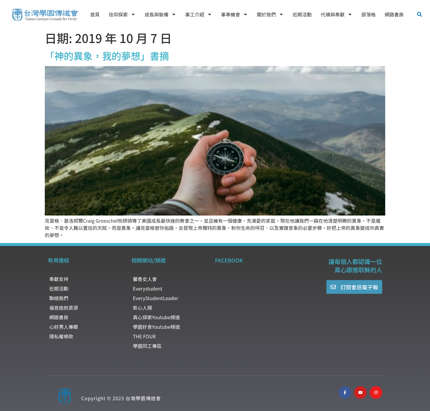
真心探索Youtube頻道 (156, 317)
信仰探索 (122, 14)
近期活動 (302, 14)
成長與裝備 (160, 14)
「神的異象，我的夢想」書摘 (107, 55)
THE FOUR (144, 336)
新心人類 (142, 307)
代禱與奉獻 (336, 14)
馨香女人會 (145, 278)
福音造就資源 (63, 307)
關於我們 (270, 14)
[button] (420, 14)
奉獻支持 (58, 278)
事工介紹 (198, 14)
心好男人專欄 (63, 326)
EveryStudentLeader (155, 298)
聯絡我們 (58, 298)
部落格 (368, 14)
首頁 (95, 14)
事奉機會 (234, 14)
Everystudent (147, 288)
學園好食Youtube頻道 (156, 326)
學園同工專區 (147, 345)
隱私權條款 (61, 336)
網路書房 (394, 14)
